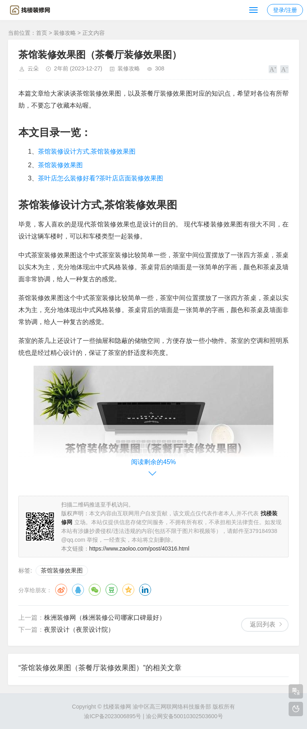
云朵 (33, 68)
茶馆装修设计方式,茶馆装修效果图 (87, 151)
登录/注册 (285, 10)
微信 (95, 590)
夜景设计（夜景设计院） (79, 629)
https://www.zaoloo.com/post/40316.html (139, 548)
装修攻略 (65, 33)
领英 (145, 590)
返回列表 (262, 624)
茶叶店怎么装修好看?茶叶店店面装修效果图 (100, 178)
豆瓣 (112, 590)
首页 (41, 33)
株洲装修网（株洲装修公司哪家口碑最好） (104, 617)
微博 (61, 590)
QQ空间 (128, 590)
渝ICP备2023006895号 (112, 716)
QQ (78, 590)
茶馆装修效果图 (60, 165)
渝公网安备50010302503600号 (184, 716)
